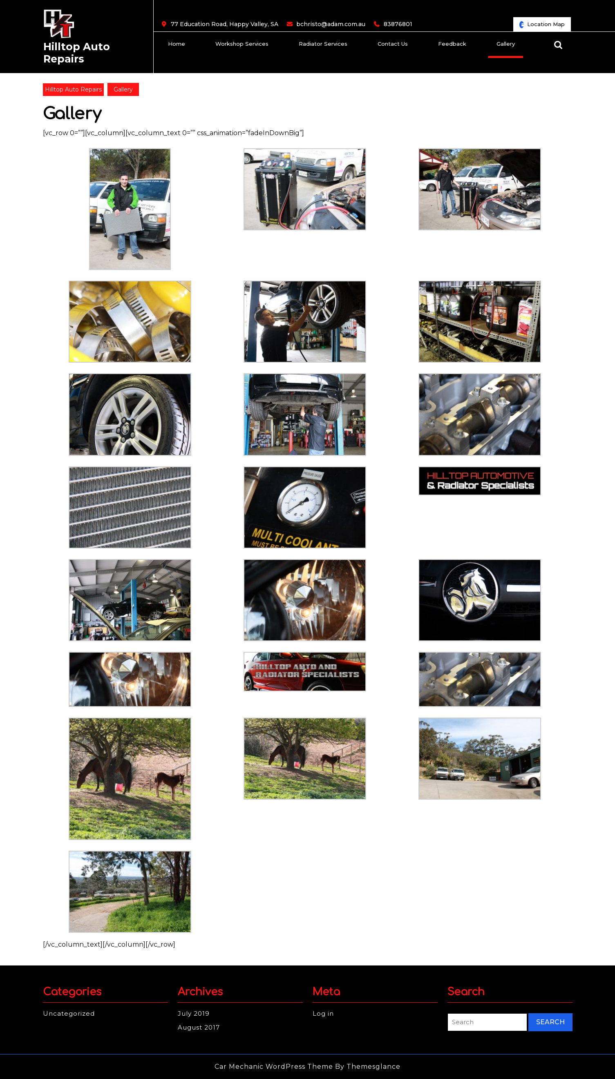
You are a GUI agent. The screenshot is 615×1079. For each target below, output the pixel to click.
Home (176, 43)
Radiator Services (323, 43)
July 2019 (194, 1013)
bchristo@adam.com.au (330, 24)
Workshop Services (241, 43)
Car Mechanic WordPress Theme (274, 1066)
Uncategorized (69, 1013)
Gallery (505, 43)
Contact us (393, 43)
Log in (323, 1013)
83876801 (398, 24)
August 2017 (199, 1027)
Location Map (545, 26)
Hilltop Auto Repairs (76, 52)
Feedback (452, 43)
